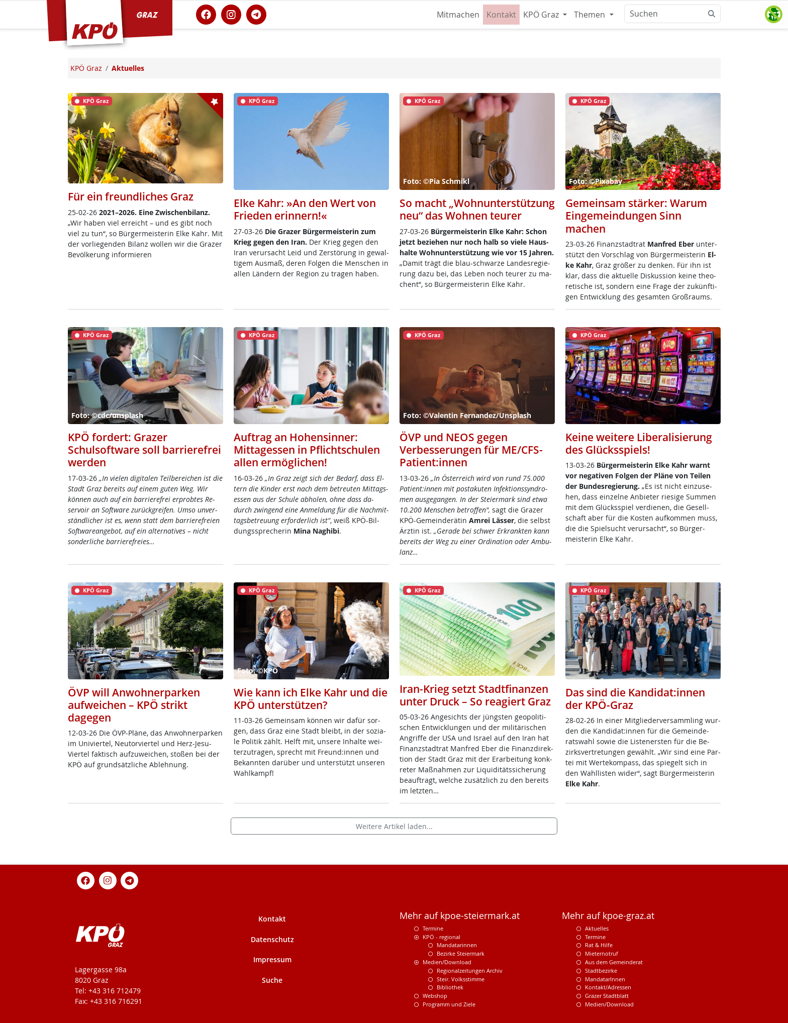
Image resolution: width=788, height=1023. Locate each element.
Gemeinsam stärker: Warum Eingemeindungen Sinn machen (636, 215)
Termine (433, 928)
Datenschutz (272, 939)
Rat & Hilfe (599, 945)
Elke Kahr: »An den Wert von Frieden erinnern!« (305, 209)
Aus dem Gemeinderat (614, 962)
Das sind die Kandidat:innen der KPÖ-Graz (635, 698)
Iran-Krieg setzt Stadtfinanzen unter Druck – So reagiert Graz (475, 695)
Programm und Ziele (449, 1004)
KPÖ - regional (441, 937)
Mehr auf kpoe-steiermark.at (460, 916)
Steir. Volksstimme (460, 979)
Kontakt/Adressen (608, 987)
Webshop (435, 995)
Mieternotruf (601, 953)
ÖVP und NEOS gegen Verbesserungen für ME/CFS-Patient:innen (471, 449)
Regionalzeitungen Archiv (470, 970)
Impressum (272, 959)
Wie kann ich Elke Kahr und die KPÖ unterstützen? (310, 698)
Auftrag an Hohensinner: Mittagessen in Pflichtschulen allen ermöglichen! (307, 449)
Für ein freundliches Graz (130, 196)
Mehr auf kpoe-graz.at (608, 916)
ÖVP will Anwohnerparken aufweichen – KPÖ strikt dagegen (134, 705)
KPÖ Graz (542, 14)
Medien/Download (447, 962)
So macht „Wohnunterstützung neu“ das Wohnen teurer (477, 209)
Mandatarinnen (457, 945)
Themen (590, 14)
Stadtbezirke (601, 970)
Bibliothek (450, 987)
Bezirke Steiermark (460, 953)
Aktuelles (597, 928)
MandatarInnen (605, 979)
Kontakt (501, 14)
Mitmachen (458, 14)
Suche (272, 980)
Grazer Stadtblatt (607, 995)
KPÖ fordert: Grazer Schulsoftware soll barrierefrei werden (144, 449)
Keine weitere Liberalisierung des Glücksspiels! (638, 443)
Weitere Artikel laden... (394, 826)
